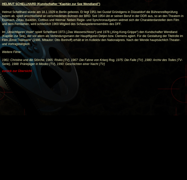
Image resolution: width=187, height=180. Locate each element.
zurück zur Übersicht (17, 71)
